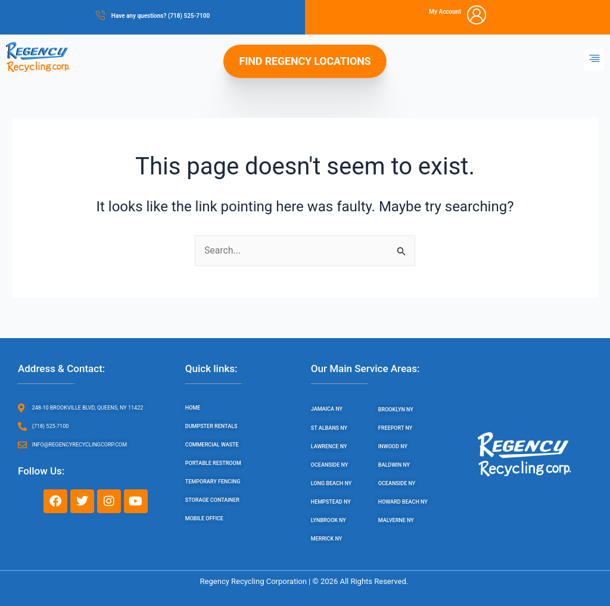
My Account (445, 11)
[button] (594, 60)
